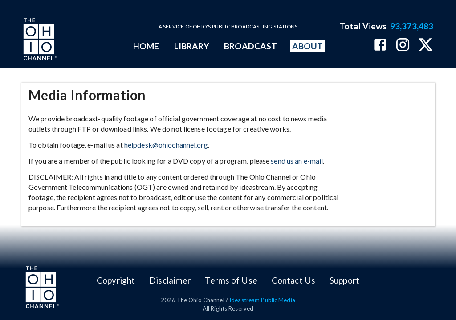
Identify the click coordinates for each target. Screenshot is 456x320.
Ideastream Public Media (262, 300)
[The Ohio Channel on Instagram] (403, 45)
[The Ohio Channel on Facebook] (380, 45)
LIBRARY (191, 46)
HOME (146, 46)
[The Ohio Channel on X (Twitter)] (425, 45)
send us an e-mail (297, 160)
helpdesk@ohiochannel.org (166, 144)
